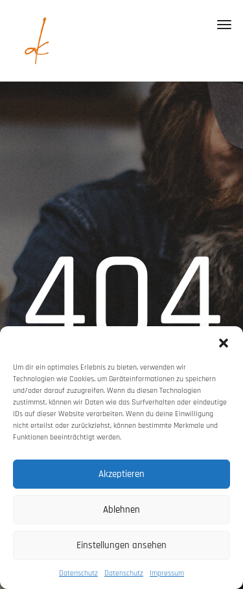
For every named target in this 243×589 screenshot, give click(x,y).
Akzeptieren (121, 474)
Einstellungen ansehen (121, 545)
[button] (223, 342)
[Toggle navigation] (224, 25)
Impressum (167, 573)
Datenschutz (78, 573)
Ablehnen (121, 510)
